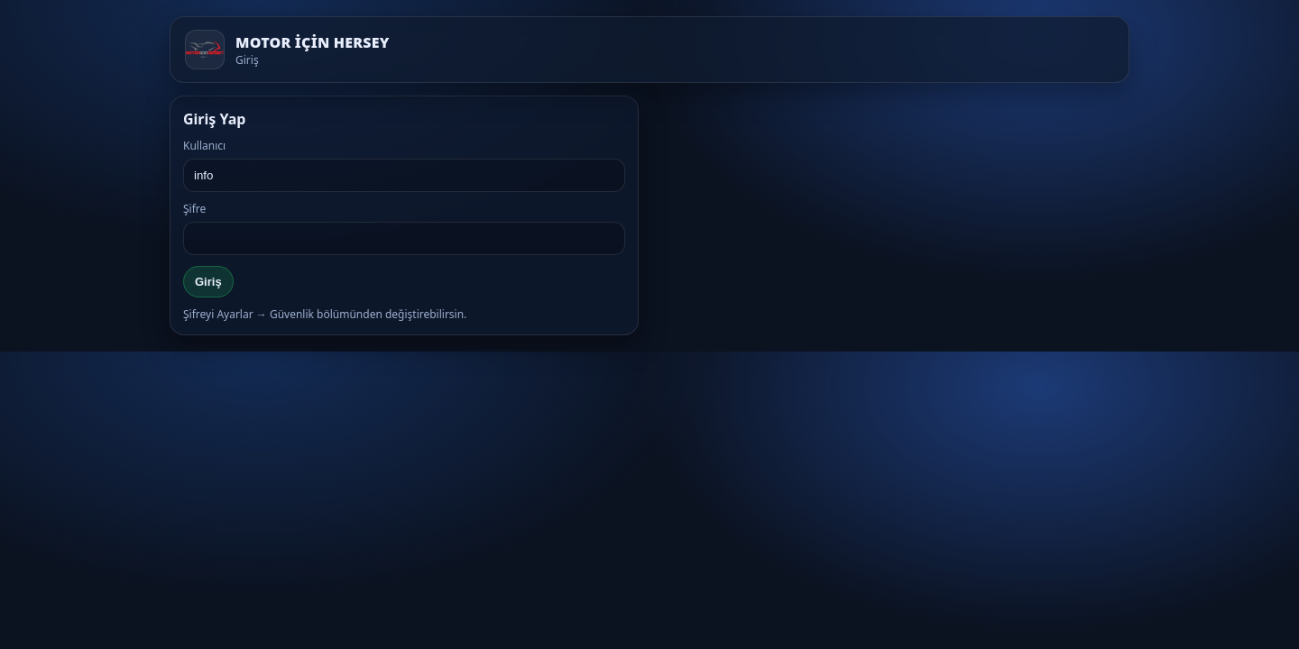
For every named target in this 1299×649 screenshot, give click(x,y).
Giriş (208, 281)
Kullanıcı (204, 145)
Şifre (194, 208)
